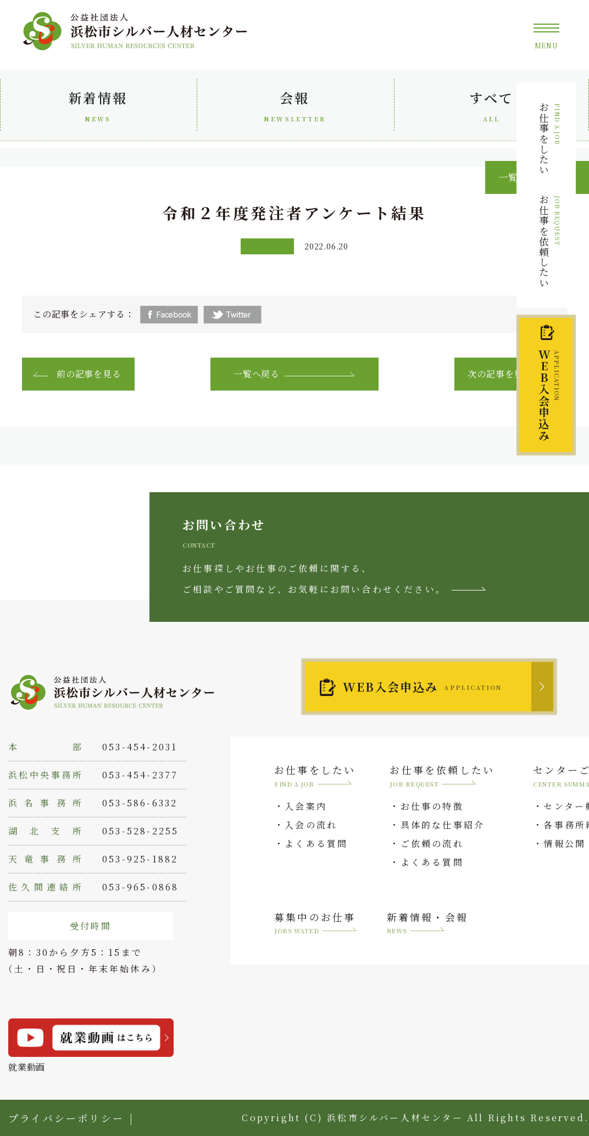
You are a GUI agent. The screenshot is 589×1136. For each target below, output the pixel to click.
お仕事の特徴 (432, 806)
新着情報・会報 (427, 924)
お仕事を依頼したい (549, 241)
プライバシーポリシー (66, 1118)
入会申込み (549, 395)
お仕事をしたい (549, 138)
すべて (491, 108)
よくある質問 (316, 843)
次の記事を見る (500, 373)
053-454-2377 (140, 775)
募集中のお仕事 (315, 924)
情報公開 (564, 843)
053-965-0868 (140, 887)
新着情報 (98, 108)
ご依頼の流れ (432, 843)
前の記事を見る (89, 373)
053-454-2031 (139, 746)
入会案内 (306, 806)
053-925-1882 (140, 859)
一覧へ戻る (257, 373)
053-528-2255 (140, 831)
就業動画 (91, 1045)
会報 (294, 108)
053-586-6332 (139, 803)
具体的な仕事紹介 (443, 824)
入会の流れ (311, 824)
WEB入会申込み (422, 687)
